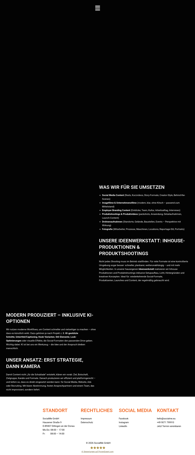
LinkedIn (123, 426)
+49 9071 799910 (166, 422)
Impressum (86, 418)
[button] (97, 8)
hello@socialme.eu (166, 418)
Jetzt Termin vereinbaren (169, 426)
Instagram (124, 422)
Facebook (124, 418)
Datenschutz (87, 422)
